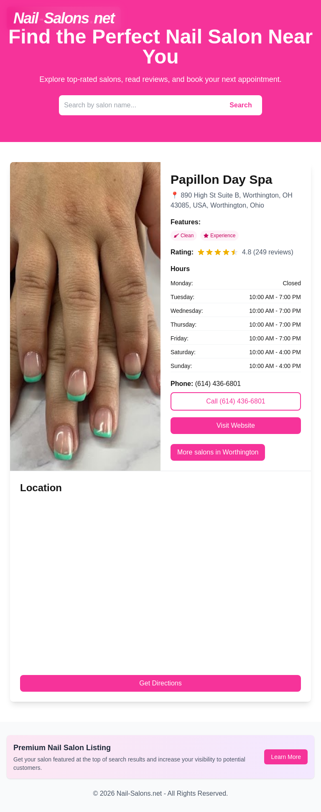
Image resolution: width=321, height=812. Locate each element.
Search (240, 105)
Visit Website (236, 425)
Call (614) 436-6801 (235, 401)
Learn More (286, 757)
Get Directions (160, 683)
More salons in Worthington (217, 452)
